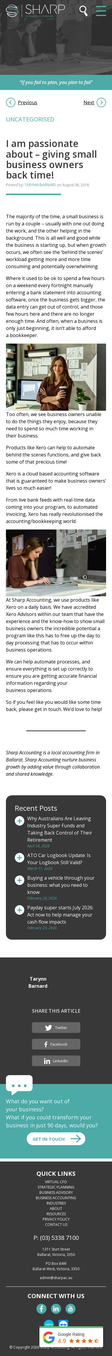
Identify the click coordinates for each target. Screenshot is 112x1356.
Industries (56, 1203)
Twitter (56, 1028)
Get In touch (49, 1139)
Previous (27, 102)
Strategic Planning (56, 1187)
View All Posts (73, 984)
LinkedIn (56, 1061)
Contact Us (56, 1224)
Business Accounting (56, 1197)
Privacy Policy (56, 1219)
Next (89, 102)
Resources (56, 1213)
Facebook (56, 1044)
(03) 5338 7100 (59, 1238)
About (56, 1208)
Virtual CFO (56, 1181)
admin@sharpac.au (56, 1277)
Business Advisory (56, 1192)
